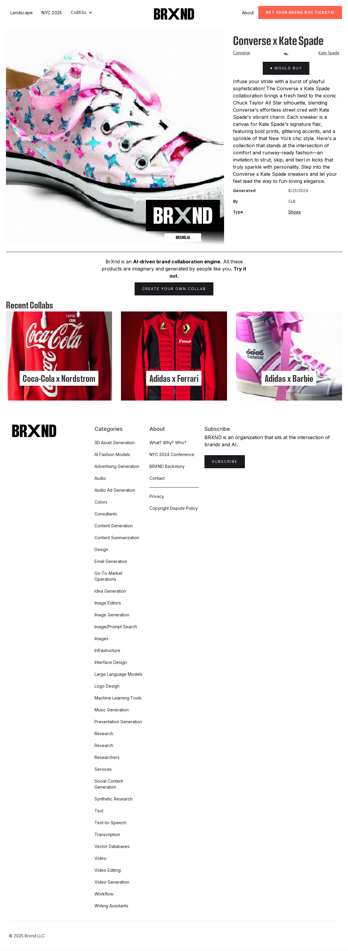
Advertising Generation (117, 466)
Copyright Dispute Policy (173, 508)
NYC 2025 (52, 12)
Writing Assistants (111, 905)
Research (104, 733)
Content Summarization (117, 537)
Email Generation (111, 561)
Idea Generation (110, 591)
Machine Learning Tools (118, 697)
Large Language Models (118, 674)
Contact (157, 478)
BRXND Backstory (167, 466)
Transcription (107, 834)
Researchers (107, 757)
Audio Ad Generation (115, 490)
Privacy (156, 496)
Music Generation (112, 709)
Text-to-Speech (110, 822)
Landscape (21, 12)
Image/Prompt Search (116, 626)
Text (99, 810)
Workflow (104, 893)
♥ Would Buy (286, 68)
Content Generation (114, 525)
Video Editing (108, 870)
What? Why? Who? (167, 442)
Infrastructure (107, 650)
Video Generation (112, 881)
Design (101, 549)
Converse (241, 52)
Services (103, 769)
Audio (100, 478)
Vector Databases (112, 846)
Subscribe (224, 461)
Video (100, 858)
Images (101, 638)
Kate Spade (328, 52)
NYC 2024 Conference (171, 454)
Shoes (294, 211)
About (248, 12)
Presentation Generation (118, 721)
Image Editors (108, 602)
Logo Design (107, 686)
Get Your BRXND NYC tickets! (300, 12)
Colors (101, 501)
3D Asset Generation (115, 442)
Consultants (106, 513)
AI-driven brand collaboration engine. (177, 262)
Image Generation (112, 614)
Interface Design (111, 662)
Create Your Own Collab (174, 289)
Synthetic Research (114, 798)
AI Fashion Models (112, 454)
